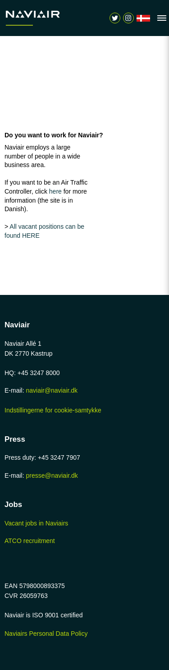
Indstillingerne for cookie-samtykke (53, 410)
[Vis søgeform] (128, 18)
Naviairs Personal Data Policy (46, 633)
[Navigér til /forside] (143, 18)
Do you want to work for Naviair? (54, 135)
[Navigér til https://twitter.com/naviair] (115, 18)
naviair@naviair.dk (52, 390)
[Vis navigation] (159, 18)
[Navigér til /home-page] (41, 18)
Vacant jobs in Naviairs (36, 523)
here (56, 191)
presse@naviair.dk (52, 475)
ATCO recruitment (30, 540)
